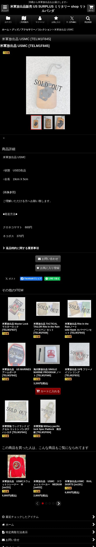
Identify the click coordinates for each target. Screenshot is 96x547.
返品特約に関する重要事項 (21, 248)
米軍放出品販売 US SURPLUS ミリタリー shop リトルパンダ (48, 8)
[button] (5, 8)
